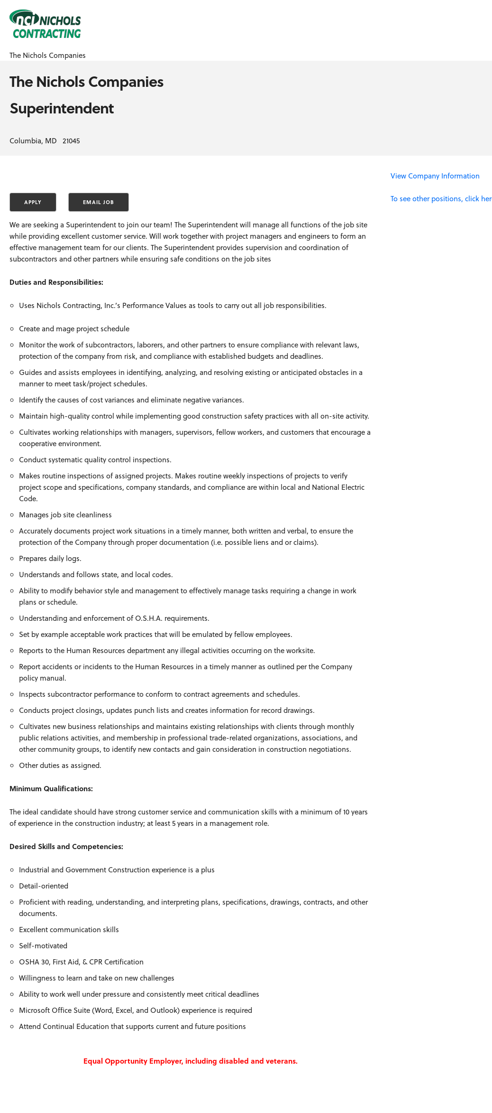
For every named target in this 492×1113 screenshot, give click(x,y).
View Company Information (435, 175)
